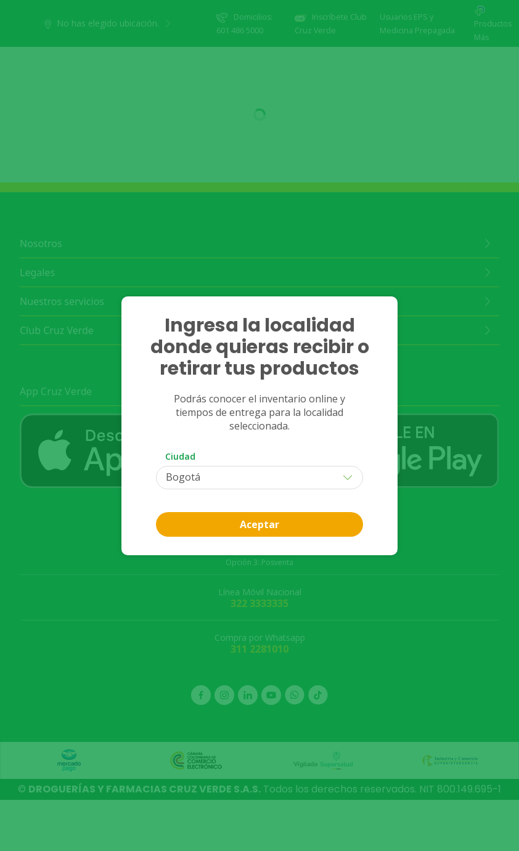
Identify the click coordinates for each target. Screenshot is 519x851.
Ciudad (180, 456)
